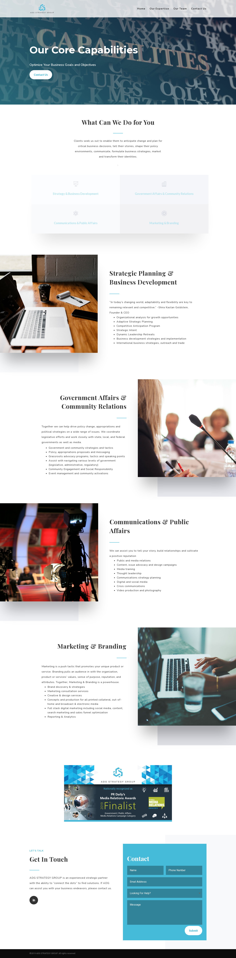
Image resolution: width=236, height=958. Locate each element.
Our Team (180, 9)
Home (141, 9)
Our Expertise (159, 9)
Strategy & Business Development (77, 194)
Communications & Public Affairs (77, 223)
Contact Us (198, 9)
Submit (193, 930)
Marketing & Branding (165, 223)
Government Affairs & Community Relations (165, 194)
